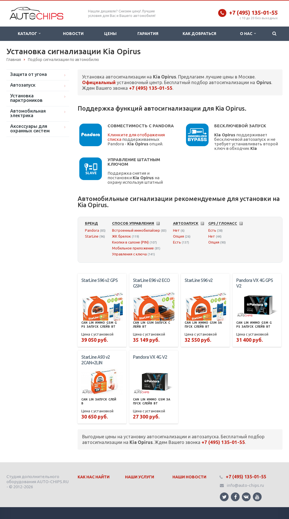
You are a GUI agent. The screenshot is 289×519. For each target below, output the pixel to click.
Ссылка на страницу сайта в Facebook (235, 496)
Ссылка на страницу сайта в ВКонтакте (246, 496)
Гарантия (147, 33)
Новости (73, 33)
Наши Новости (189, 477)
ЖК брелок (121, 236)
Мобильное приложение (133, 248)
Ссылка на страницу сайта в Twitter (224, 496)
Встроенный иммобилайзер (136, 230)
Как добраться (199, 33)
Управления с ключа (129, 254)
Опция (178, 236)
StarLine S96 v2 (199, 280)
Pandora (92, 230)
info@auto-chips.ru (245, 485)
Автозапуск (23, 84)
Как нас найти (94, 477)
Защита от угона (28, 74)
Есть (177, 242)
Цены (110, 33)
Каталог (29, 33)
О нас (248, 33)
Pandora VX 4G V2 (150, 357)
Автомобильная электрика (28, 113)
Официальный (99, 82)
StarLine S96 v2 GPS (99, 280)
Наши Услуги (139, 477)
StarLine (91, 236)
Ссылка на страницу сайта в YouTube (257, 496)
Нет (176, 230)
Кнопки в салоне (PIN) (130, 242)
